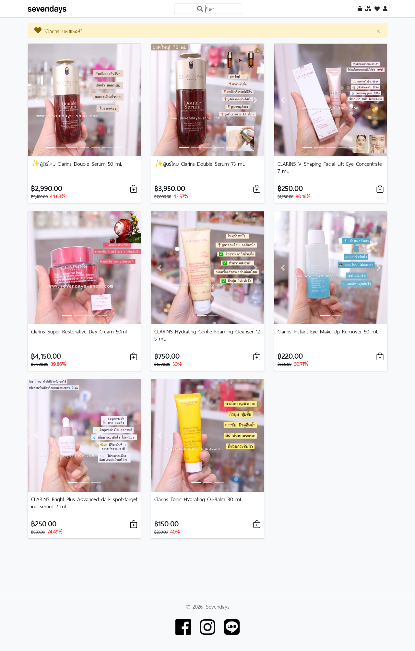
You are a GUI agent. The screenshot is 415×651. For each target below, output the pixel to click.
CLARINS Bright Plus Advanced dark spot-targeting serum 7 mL (84, 502)
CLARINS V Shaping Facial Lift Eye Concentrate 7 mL (330, 166)
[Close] (378, 31)
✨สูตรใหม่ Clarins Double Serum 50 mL (76, 163)
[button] (36, 100)
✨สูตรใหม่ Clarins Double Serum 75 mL (199, 163)
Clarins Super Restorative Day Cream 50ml (79, 331)
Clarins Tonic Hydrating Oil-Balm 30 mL (198, 498)
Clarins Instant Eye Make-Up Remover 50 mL (328, 331)
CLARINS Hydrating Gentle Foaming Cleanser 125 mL (207, 334)
